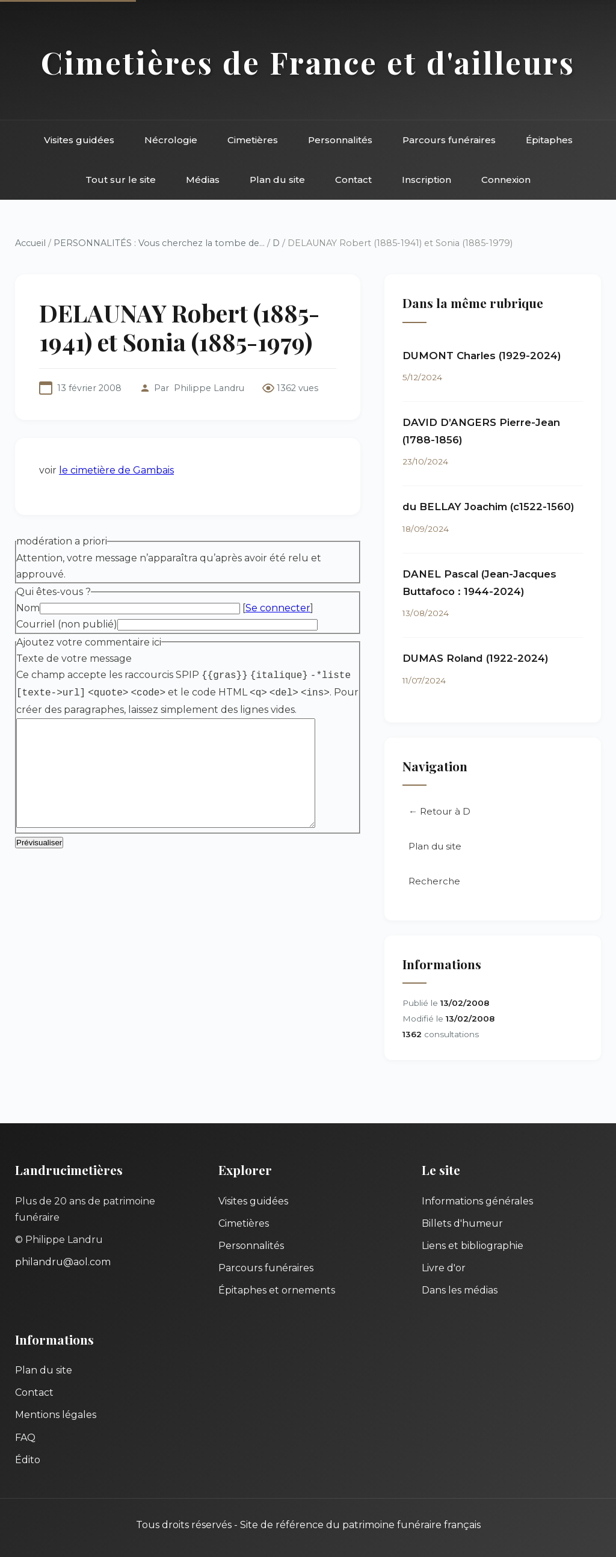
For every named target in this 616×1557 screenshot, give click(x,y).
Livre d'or (444, 1268)
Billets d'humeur (462, 1223)
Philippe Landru (209, 388)
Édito (27, 1460)
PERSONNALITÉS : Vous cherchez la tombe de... (159, 243)
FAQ (25, 1437)
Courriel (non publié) (66, 624)
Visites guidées (79, 140)
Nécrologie (170, 140)
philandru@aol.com (63, 1262)
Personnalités (340, 140)
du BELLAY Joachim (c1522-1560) (488, 507)
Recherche (434, 881)
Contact (353, 179)
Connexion (506, 179)
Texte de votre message (74, 658)
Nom (28, 608)
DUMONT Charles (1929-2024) (481, 356)
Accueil (30, 243)
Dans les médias (459, 1290)
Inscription (426, 179)
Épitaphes (549, 140)
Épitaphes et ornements (276, 1290)
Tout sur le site (120, 179)
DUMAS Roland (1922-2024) (475, 658)
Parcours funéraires (449, 140)
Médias (203, 179)
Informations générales (477, 1201)
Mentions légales (55, 1414)
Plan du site (277, 179)
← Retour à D (439, 811)
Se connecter (277, 608)
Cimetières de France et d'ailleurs (308, 62)
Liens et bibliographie (472, 1245)
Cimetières (252, 140)
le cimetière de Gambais (116, 470)
